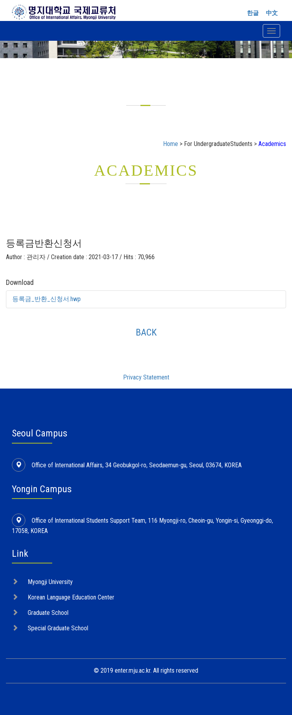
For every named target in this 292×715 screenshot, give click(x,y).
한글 (253, 13)
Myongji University (50, 582)
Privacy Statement (146, 377)
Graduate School (48, 612)
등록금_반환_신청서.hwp (46, 299)
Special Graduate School (58, 628)
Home (170, 144)
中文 (272, 13)
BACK (146, 332)
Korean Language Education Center (71, 597)
